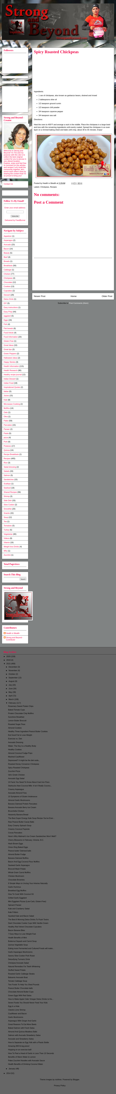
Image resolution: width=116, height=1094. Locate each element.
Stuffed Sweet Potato (17, 970)
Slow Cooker (9, 505)
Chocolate (8, 282)
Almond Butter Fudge (17, 854)
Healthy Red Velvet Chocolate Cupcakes (25, 927)
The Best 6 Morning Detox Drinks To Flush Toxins (28, 920)
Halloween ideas (10, 358)
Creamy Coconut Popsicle (19, 829)
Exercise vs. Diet (15, 739)
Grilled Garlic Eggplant (17, 898)
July (10, 685)
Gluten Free (8, 341)
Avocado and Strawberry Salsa (21, 1039)
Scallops (7, 484)
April (11, 696)
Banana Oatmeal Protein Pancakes (22, 804)
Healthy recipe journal (13, 375)
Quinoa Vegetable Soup (18, 945)
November (13, 670)
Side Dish (8, 500)
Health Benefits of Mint (17, 938)
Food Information (11, 337)
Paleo (6, 421)
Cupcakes (8, 291)
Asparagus (8, 240)
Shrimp (7, 496)
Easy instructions (11, 307)
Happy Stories (9, 362)
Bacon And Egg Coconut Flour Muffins (24, 862)
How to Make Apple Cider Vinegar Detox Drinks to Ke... (30, 999)
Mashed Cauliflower (16, 757)
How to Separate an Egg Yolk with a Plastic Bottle (28, 1042)
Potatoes (7, 446)
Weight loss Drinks (11, 547)
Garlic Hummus (14, 887)
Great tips (8, 349)
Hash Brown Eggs (15, 844)
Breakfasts (8, 266)
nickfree (58, 1080)
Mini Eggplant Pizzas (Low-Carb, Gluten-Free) (27, 901)
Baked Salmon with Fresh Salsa (21, 1028)
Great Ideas (8, 345)
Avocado (7, 245)
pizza (6, 438)
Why (5, 551)
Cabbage (7, 270)
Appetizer (8, 236)
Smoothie (8, 509)
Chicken (7, 274)
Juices (6, 396)
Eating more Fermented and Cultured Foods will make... (31, 948)
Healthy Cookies (15, 750)
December (13, 667)
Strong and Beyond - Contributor (14, 639)
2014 (8, 1073)
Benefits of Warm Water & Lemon (22, 1057)
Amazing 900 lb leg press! (18, 1046)
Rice (5, 463)
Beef (6, 257)
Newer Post (39, 296)
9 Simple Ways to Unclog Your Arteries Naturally (28, 883)
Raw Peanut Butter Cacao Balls (21, 822)
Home (74, 296)
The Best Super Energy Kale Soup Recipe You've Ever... (31, 818)
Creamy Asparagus (16, 789)
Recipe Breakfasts (11, 454)
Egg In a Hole (13, 1006)
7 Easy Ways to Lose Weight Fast (22, 934)
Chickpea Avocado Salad (18, 963)
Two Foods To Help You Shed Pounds (23, 985)
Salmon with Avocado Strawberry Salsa (24, 1035)
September (13, 678)
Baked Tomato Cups (16, 710)
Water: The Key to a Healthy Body (22, 746)
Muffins (7, 408)
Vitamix (7, 542)
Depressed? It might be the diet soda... (24, 760)
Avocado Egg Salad (16, 778)
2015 (8, 664)
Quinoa (7, 450)
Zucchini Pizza (14, 771)
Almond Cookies (15, 728)
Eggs (6, 320)
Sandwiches (9, 480)
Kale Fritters (13, 912)
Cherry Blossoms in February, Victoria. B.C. (26, 840)
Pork (6, 442)
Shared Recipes (10, 492)
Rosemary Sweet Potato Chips (20, 706)
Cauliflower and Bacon (17, 1014)
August (12, 681)
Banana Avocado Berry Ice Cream (22, 807)
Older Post (107, 296)
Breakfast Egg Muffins (17, 891)
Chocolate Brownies (16, 880)
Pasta (6, 433)
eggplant (7, 316)
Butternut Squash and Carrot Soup (22, 941)
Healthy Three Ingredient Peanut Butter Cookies (28, 731)
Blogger (76, 1080)
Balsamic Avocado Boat (18, 977)
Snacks (7, 513)
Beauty (7, 253)
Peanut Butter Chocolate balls (20, 988)
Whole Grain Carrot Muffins (19, 872)
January (12, 1069)
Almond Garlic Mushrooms (19, 800)
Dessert (7, 295)
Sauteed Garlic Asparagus (19, 865)
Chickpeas (44, 187)
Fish (5, 324)
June (11, 689)
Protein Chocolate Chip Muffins (21, 713)
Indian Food (9, 383)
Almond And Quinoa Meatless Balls (22, 1032)
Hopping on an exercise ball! (20, 1050)
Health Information (11, 366)
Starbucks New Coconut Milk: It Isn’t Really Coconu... (30, 786)
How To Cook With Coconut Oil (21, 894)
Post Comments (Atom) (78, 303)
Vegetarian (8, 534)
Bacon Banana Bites (16, 930)
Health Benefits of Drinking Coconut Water (25, 1064)
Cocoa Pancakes (15, 833)
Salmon (7, 475)
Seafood (7, 488)
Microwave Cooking (12, 404)
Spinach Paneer (14, 905)
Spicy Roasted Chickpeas (18, 768)
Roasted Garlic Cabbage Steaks (21, 974)
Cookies (7, 286)
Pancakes (8, 425)
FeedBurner (20, 220)
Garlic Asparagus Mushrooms (20, 952)
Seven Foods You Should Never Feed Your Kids (28, 1003)
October (12, 674)
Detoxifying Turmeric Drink (19, 959)
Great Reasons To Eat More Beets (22, 1024)
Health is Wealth (12, 633)
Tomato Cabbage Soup (17, 981)
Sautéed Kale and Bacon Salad (21, 916)
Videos (6, 538)
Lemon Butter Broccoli (17, 721)
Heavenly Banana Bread (18, 815)
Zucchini (7, 555)
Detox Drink (8, 299)
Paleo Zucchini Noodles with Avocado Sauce (26, 1061)
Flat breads (8, 328)
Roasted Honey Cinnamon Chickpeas (23, 764)
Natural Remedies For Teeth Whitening (24, 966)
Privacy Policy (60, 1086)
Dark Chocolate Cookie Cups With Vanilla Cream (28, 923)
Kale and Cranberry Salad (18, 909)
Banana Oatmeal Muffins (18, 858)
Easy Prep (8, 312)
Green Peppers (10, 354)
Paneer (7, 429)
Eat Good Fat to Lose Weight (20, 735)
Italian (6, 391)
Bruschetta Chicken (16, 811)
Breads (7, 261)
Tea (5, 521)
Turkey (6, 530)
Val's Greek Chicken (16, 775)
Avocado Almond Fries (17, 793)
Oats (6, 412)
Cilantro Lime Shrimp (16, 1010)
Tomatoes (8, 526)
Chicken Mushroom (16, 876)
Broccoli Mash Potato (17, 869)
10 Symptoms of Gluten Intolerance (22, 797)
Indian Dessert (10, 379)
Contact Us (8, 184)
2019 (8, 660)
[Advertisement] (15, 98)
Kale (5, 400)
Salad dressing (10, 467)
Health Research (11, 370)
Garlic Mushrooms (15, 1017)
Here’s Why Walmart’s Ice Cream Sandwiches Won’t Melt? (32, 836)
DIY (5, 303)
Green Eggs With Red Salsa (19, 995)
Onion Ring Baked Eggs (18, 847)
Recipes (53, 187)
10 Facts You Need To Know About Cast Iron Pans (28, 782)
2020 (8, 656)
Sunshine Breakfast (16, 717)
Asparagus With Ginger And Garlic (22, 1021)
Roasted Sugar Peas (16, 724)
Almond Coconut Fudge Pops (20, 753)
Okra (6, 417)
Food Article (8, 333)
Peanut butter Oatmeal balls (19, 851)
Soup (6, 517)
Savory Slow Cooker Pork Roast (21, 956)
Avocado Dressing (15, 742)
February (12, 703)
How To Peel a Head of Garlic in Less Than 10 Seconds (31, 1053)
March (11, 699)
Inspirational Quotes (12, 387)
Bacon (6, 249)
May (11, 692)
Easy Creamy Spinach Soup (19, 826)
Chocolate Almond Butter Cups (21, 992)
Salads (6, 471)
